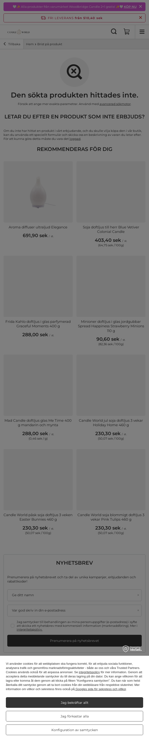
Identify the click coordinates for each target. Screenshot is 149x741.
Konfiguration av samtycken (74, 730)
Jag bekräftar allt (74, 703)
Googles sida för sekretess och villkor (100, 689)
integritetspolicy (89, 672)
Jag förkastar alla (75, 716)
